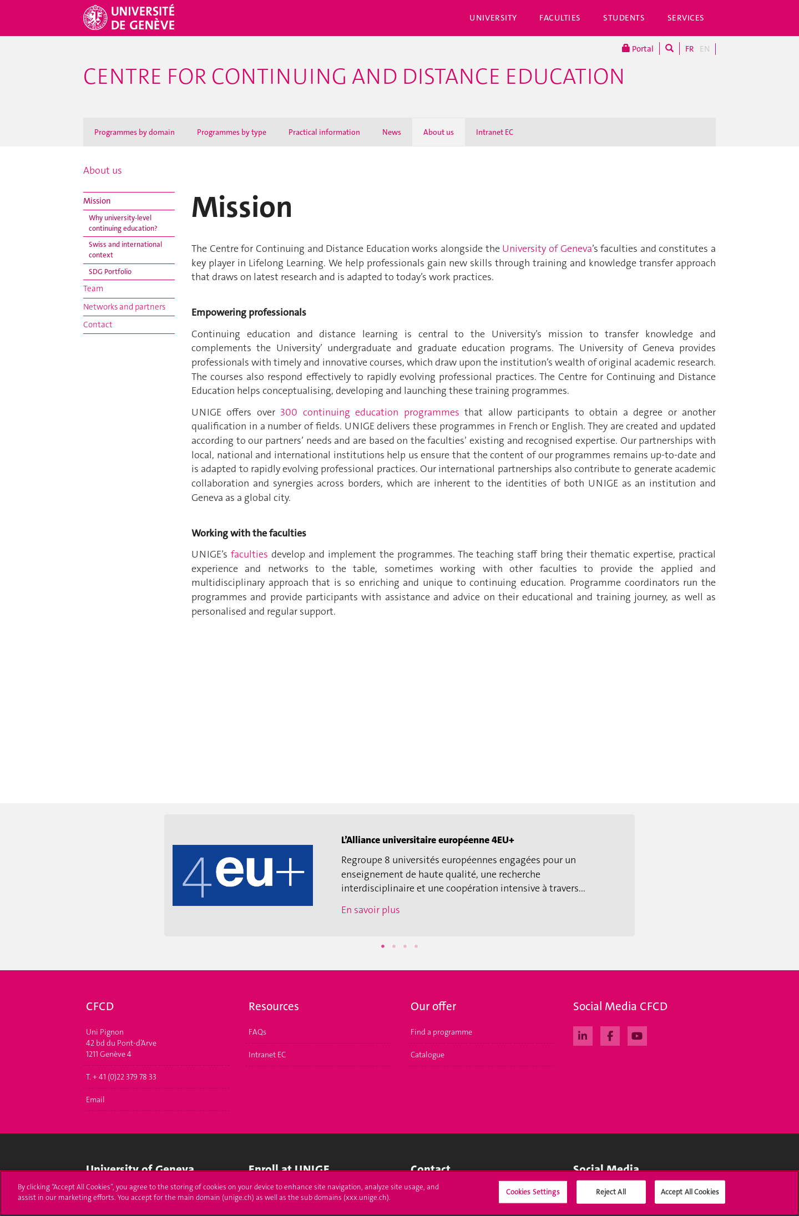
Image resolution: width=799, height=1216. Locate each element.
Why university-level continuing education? (123, 223)
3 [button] (405, 946)
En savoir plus (370, 909)
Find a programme (441, 1032)
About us (438, 132)
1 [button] (382, 946)
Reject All (610, 1195)
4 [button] (416, 946)
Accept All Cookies (690, 1195)
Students (624, 17)
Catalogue (427, 1055)
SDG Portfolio (110, 271)
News (391, 132)
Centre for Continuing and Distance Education (354, 76)
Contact (98, 324)
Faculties (560, 17)
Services (686, 17)
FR (689, 48)
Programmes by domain (134, 132)
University (493, 17)
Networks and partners (124, 306)
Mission (97, 200)
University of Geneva (546, 248)
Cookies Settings (533, 1195)
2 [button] (394, 946)
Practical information (324, 132)
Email (95, 1099)
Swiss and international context (125, 250)
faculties (249, 554)
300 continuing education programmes (369, 412)
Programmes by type (231, 132)
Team (93, 288)
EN (705, 48)
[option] (399, 875)
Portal (638, 48)
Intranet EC (494, 132)
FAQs (257, 1032)
